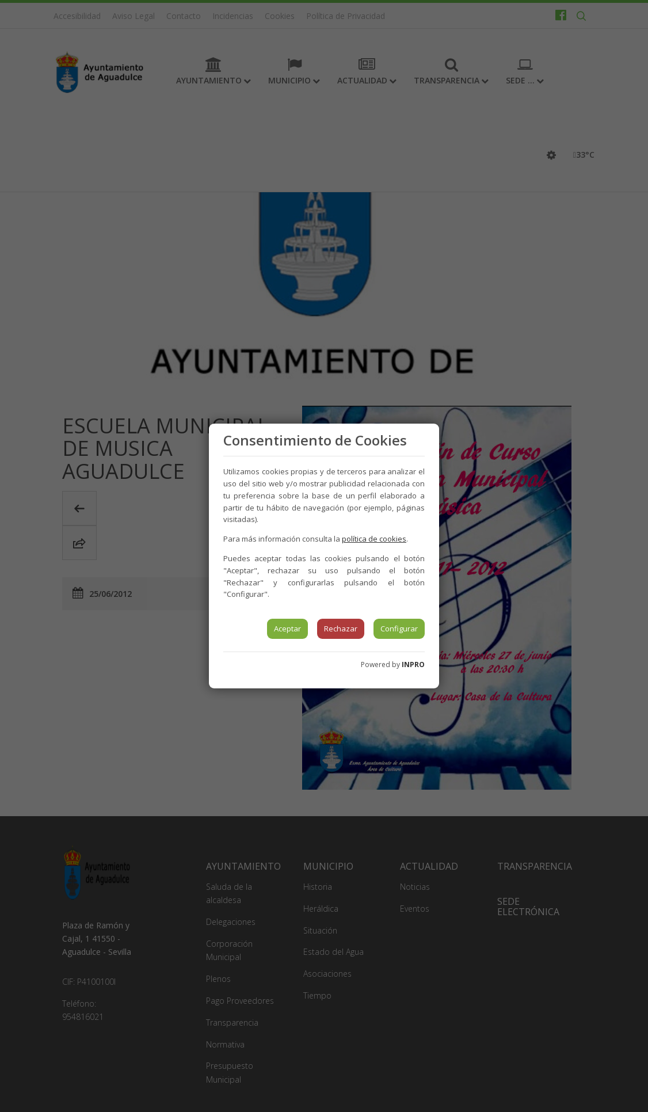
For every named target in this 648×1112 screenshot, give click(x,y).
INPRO (413, 664)
